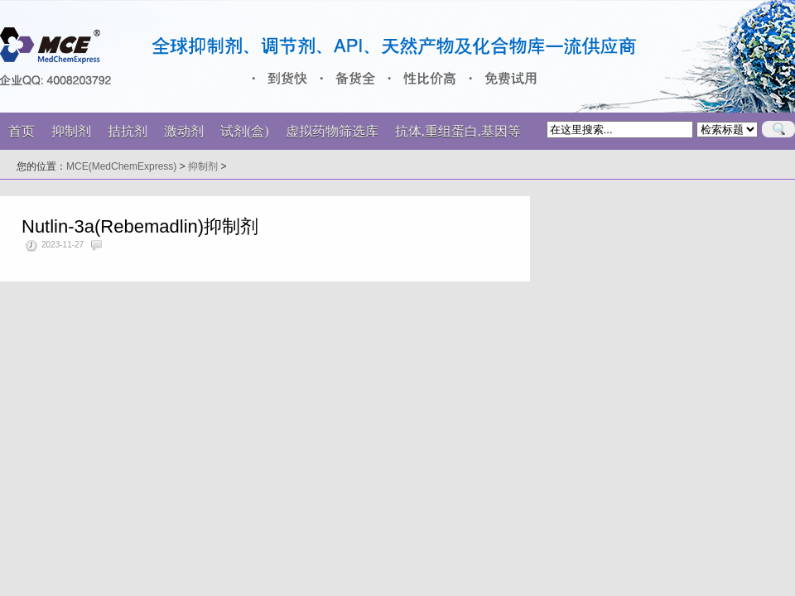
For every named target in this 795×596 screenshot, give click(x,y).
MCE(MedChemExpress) (121, 166)
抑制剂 (203, 166)
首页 (21, 131)
